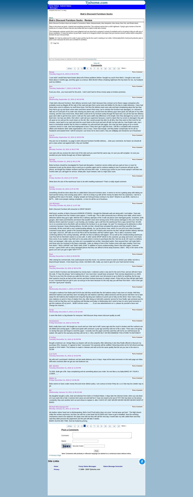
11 (110, 69)
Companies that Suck (54, 10)
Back (51, 18)
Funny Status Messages (87, 467)
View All (96, 63)
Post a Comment (137, 72)
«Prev (69, 69)
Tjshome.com (96, 3)
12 (114, 69)
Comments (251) (91, 59)
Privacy (56, 470)
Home (56, 467)
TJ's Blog (63, 10)
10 (105, 69)
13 (119, 69)
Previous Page (55, 456)
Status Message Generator (113, 467)
